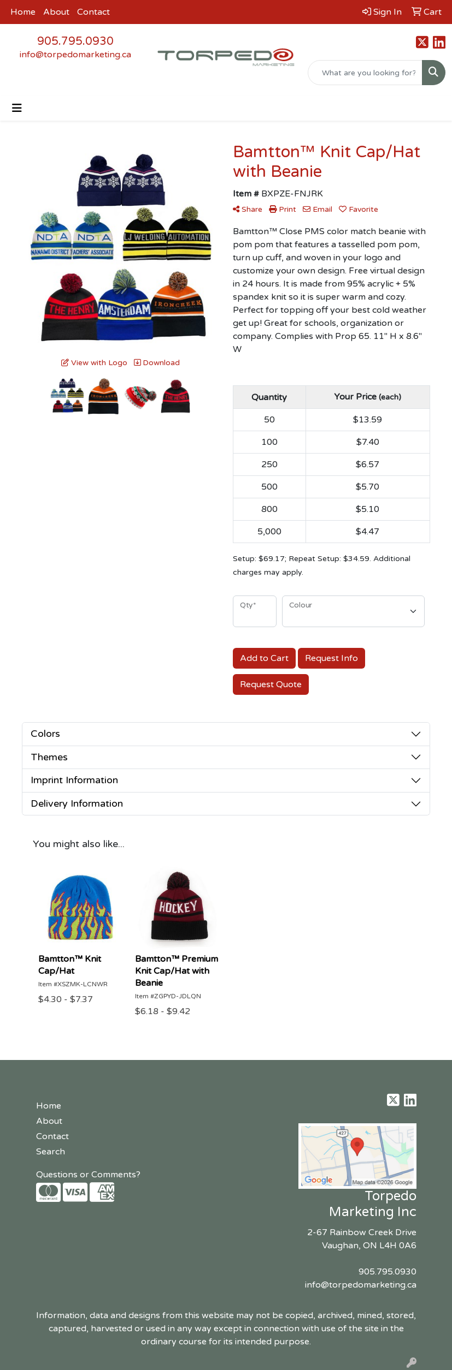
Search (50, 1151)
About (56, 12)
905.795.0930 (75, 41)
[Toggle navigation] (16, 108)
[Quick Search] (365, 72)
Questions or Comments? (88, 1174)
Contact (93, 12)
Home (23, 12)
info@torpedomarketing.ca (75, 54)
